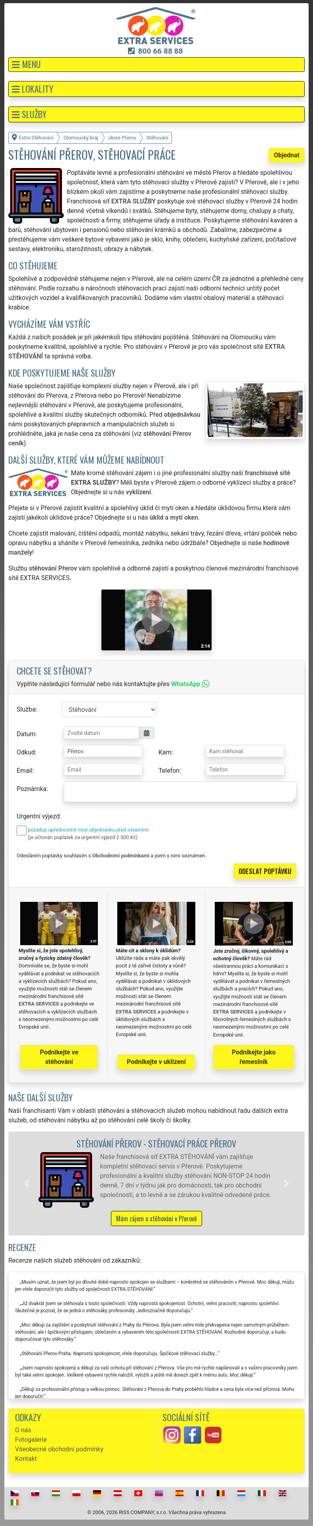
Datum (26, 734)
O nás (23, 1430)
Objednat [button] (287, 155)
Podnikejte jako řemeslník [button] (254, 1057)
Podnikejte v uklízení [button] (156, 1062)
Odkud (26, 752)
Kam (165, 752)
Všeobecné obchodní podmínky (59, 1449)
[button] (156, 64)
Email (24, 770)
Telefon (168, 770)
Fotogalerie (31, 1439)
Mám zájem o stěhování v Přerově (156, 1218)
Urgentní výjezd (38, 816)
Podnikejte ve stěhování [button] (59, 1057)
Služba (26, 709)
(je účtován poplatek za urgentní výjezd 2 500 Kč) (82, 837)
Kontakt (26, 1458)
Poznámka (31, 789)
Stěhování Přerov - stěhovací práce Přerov (156, 1143)
